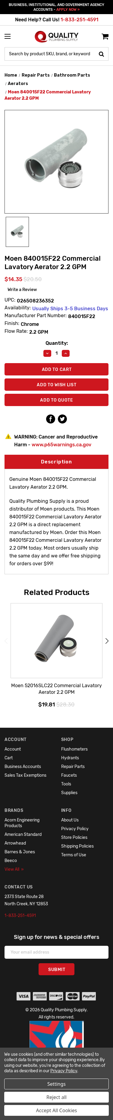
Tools (66, 784)
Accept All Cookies (56, 1110)
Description (56, 462)
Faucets (69, 775)
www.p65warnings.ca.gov (61, 445)
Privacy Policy (75, 828)
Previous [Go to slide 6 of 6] (6, 641)
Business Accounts (23, 766)
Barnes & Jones (20, 851)
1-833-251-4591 (79, 20)
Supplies (69, 792)
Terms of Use (73, 854)
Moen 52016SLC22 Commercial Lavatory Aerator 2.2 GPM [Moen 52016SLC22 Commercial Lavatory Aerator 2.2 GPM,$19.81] (56, 689)
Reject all (56, 1097)
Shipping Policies (77, 846)
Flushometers (74, 749)
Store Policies (74, 837)
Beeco (11, 860)
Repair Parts (73, 766)
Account (13, 749)
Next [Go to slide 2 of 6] (106, 641)
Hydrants (70, 757)
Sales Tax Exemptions (25, 775)
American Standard (23, 834)
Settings (56, 1084)
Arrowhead (15, 843)
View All (14, 869)
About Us (70, 820)
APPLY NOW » (68, 10)
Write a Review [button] (22, 289)
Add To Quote (56, 400)
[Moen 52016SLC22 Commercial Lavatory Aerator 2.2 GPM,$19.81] (56, 640)
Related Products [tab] (56, 592)
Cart (9, 757)
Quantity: (57, 343)
